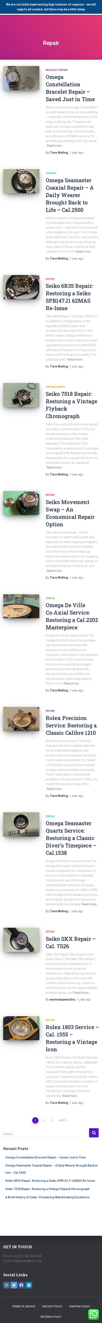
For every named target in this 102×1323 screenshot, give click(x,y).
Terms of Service (23, 1306)
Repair (50, 279)
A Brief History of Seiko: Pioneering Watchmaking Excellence (47, 1197)
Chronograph (55, 387)
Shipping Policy (79, 1306)
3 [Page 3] (52, 1120)
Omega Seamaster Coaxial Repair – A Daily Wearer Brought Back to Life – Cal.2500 (70, 195)
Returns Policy (51, 1316)
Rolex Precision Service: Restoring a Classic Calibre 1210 (71, 725)
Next (62, 1120)
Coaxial (51, 173)
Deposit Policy (52, 1306)
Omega (50, 598)
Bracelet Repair (57, 70)
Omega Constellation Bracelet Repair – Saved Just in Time (45, 1157)
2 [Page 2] (43, 1120)
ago (76, 152)
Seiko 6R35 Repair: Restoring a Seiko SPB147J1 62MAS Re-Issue (50, 1180)
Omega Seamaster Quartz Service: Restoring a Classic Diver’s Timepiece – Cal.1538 (71, 838)
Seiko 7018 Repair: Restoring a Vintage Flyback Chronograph (47, 1189)
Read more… (55, 145)
